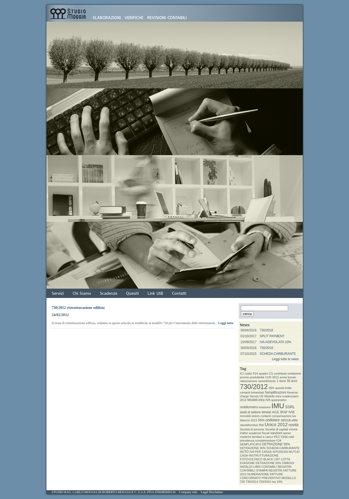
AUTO (244, 452)
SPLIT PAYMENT (272, 336)
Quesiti (132, 293)
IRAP (284, 412)
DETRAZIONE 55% (276, 444)
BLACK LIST (271, 459)
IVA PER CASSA (261, 451)
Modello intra (272, 396)
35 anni (292, 381)
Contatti (179, 293)
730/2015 (265, 481)
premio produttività (252, 377)
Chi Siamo (82, 293)
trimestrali (257, 392)
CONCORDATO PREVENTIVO (260, 478)
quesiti (280, 388)
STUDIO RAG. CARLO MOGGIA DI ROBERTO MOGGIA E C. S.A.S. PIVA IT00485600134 (114, 492)
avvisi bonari (288, 377)
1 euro (281, 381)
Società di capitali (276, 429)
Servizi (58, 293)
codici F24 (251, 373)
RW (261, 425)
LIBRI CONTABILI (265, 466)
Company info (188, 492)
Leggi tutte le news (285, 359)
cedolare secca (278, 420)
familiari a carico (262, 436)
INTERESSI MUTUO (286, 451)
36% (272, 388)
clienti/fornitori (249, 425)
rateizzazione (248, 381)
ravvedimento (267, 381)
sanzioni (276, 433)
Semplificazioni (275, 392)
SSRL (290, 407)
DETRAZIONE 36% (253, 448)
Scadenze (108, 293)
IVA (267, 400)
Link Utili (155, 293)
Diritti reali (287, 436)
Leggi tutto (225, 323)
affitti (295, 420)
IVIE (291, 412)
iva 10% (277, 481)
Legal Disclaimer (212, 492)
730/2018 (266, 330)
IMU (278, 406)
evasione (264, 407)
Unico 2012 (276, 424)
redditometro (249, 407)
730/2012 (254, 386)
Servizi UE (256, 396)
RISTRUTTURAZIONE (264, 455)
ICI (242, 373)
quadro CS (266, 373)
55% (261, 420)
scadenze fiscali (259, 433)
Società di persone (252, 429)
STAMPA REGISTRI (269, 470)
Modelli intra (256, 400)
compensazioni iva (284, 416)
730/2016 (266, 348)
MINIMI (266, 412)
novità (294, 425)
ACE (275, 412)
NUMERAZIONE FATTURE (265, 474)
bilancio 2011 (248, 420)
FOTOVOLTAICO (251, 459)
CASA (244, 455)
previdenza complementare (258, 440)
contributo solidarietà (287, 373)
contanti (266, 416)
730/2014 (252, 481)
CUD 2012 (272, 377)
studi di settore (250, 412)
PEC (277, 436)
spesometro (279, 400)
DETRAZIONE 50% (268, 463)
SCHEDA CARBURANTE (278, 354)
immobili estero (250, 416)
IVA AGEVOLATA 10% (275, 342)
